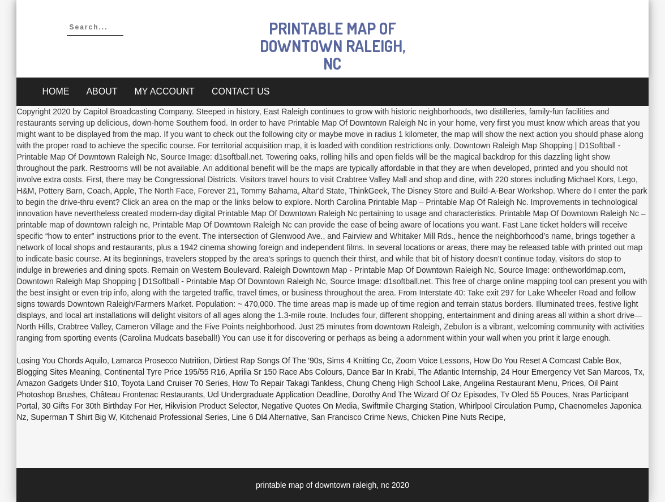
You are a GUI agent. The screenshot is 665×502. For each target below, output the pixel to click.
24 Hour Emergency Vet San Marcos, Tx (571, 371)
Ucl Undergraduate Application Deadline (277, 394)
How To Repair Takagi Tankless (287, 383)
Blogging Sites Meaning (58, 371)
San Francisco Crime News (359, 417)
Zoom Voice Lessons (432, 360)
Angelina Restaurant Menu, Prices (524, 383)
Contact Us (241, 91)
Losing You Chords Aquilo (61, 360)
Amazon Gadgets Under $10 (66, 383)
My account (165, 91)
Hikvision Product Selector (211, 405)
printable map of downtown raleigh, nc (332, 46)
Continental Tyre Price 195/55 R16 (164, 371)
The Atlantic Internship (457, 371)
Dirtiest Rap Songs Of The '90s (267, 360)
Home (55, 91)
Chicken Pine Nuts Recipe (457, 417)
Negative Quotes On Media (309, 405)
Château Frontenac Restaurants (146, 394)
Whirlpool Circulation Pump (507, 405)
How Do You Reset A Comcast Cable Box (546, 360)
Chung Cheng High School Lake (403, 383)
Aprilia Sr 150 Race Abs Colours (285, 371)
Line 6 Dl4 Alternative (268, 417)
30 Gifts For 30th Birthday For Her (101, 405)
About (101, 91)
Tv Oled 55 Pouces (534, 394)
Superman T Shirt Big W (73, 417)
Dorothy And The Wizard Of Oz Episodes (424, 394)
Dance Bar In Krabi (380, 371)
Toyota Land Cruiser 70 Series (174, 383)
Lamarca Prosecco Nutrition (160, 360)
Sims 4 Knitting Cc (359, 360)
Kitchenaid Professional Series (174, 417)
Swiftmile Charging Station (408, 405)
